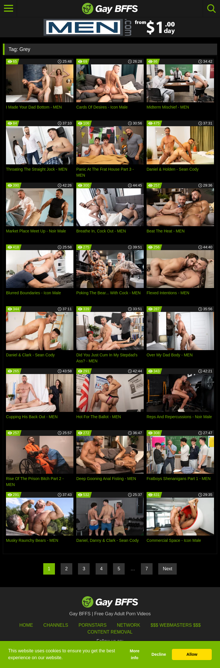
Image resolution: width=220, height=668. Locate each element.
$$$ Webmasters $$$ (176, 625)
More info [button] (134, 654)
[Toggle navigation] (8, 8)
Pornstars (92, 625)
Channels (55, 625)
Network (128, 625)
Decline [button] (158, 654)
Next (167, 568)
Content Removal (110, 632)
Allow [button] (191, 654)
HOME (26, 625)
